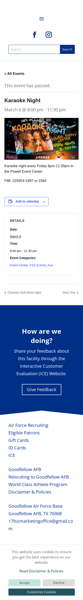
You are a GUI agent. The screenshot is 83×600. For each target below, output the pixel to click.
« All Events (14, 74)
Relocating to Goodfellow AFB (38, 477)
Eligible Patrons (24, 433)
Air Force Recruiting (28, 425)
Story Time (69, 292)
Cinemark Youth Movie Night (24, 292)
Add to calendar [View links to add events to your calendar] (27, 201)
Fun (50, 265)
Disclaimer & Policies (29, 492)
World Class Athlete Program (37, 484)
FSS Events (38, 265)
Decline (58, 582)
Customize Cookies (41, 592)
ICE (11, 455)
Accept (24, 582)
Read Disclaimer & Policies (41, 571)
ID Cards (17, 448)
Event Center (19, 265)
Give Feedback (41, 389)
